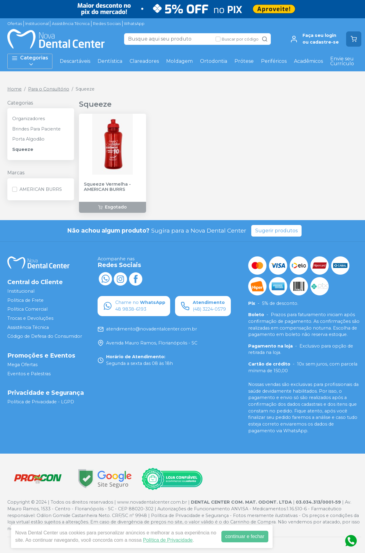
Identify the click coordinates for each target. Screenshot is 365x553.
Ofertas (14, 23)
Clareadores (144, 61)
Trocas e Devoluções (30, 318)
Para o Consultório (48, 89)
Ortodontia (213, 61)
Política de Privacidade (168, 540)
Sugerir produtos (276, 231)
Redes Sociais (107, 23)
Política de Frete (25, 300)
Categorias (30, 61)
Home (14, 89)
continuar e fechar (244, 536)
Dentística (110, 61)
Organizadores (28, 118)
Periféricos (274, 61)
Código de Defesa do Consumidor (44, 336)
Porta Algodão (28, 139)
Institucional (37, 23)
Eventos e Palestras (29, 373)
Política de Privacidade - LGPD (40, 402)
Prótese (244, 61)
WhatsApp (134, 23)
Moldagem (179, 61)
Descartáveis (75, 61)
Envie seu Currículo (342, 61)
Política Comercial (27, 309)
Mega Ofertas (22, 364)
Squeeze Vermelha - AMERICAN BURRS (107, 187)
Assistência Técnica (71, 23)
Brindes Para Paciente (36, 129)
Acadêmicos (308, 61)
